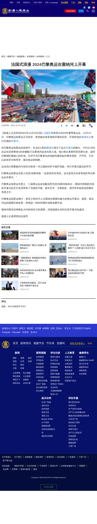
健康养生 (84, 352)
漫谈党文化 (73, 439)
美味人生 (45, 416)
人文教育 (70, 352)
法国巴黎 (48, 133)
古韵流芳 (68, 364)
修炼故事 (72, 443)
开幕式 (14, 141)
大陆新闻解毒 (56, 391)
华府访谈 (40, 377)
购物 (93, 2)
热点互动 (54, 360)
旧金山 (59, 328)
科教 (22, 368)
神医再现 (83, 370)
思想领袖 (54, 370)
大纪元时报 (31, 466)
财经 (22, 365)
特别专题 (73, 398)
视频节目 (11, 56)
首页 (3, 56)
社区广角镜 (41, 384)
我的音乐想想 (47, 436)
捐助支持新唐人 (77, 343)
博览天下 (16, 379)
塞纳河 (85, 137)
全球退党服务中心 (68, 466)
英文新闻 (64, 2)
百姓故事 (72, 436)
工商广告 (72, 446)
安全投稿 (61, 457)
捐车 (86, 2)
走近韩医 (83, 374)
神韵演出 (16, 383)
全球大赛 (27, 383)
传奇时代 (72, 405)
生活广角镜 (46, 402)
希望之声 (54, 466)
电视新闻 (21, 56)
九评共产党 (73, 419)
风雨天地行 (73, 429)
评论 (15, 365)
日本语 (25, 332)
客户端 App (7, 460)
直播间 (61, 343)
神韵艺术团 (19, 466)
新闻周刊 (40, 374)
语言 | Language (51, 2)
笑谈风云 (68, 360)
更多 (35, 469)
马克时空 (54, 387)
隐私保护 (39, 457)
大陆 (15, 368)
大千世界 (45, 422)
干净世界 (43, 466)
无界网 (14, 469)
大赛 (18, 2)
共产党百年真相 (75, 409)
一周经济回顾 (41, 381)
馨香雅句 (68, 367)
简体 (40, 2)
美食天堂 (45, 412)
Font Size (84, 125)
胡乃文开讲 (84, 364)
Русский (16, 332)
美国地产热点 (70, 381)
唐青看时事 (55, 381)
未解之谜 (68, 357)
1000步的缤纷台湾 (48, 431)
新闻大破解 (55, 374)
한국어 (34, 332)
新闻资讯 (25, 343)
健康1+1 (82, 357)
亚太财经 (40, 391)
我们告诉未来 (74, 402)
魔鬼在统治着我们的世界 (78, 416)
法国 (52, 328)
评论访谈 (55, 352)
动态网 (5, 469)
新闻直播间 (71, 11)
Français (6, 332)
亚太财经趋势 (41, 387)
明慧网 (82, 466)
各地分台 (26, 2)
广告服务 (71, 457)
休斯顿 (45, 328)
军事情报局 (55, 377)
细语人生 (54, 394)
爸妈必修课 (69, 374)
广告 (73, 2)
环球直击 (40, 360)
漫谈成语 (68, 370)
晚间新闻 (40, 367)
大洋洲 (38, 328)
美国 (15, 361)
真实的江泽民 (74, 422)
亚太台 (67, 328)
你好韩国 (45, 409)
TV (82, 11)
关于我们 (18, 457)
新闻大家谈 (55, 357)
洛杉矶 (30, 328)
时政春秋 (54, 367)
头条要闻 (16, 373)
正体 (35, 2)
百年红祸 (72, 426)
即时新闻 (16, 376)
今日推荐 (27, 376)
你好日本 (45, 405)
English (87, 328)
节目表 (50, 343)
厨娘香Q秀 (46, 426)
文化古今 (68, 377)
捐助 (80, 2)
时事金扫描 (55, 364)
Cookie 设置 (48, 487)
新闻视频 (41, 352)
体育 (30, 361)
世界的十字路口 (57, 384)
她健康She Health (86, 360)
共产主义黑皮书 (75, 433)
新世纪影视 (25, 469)
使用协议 (50, 457)
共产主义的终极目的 (76, 412)
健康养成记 (84, 367)
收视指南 (28, 457)
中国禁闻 (40, 364)
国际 (15, 358)
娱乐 (30, 358)
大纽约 (14, 328)
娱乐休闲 (46, 398)
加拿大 (22, 328)
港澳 (22, 358)
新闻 (17, 352)
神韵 (11, 2)
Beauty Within (47, 419)
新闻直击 (40, 370)
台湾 (22, 361)
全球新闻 (30, 56)
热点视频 (27, 373)
